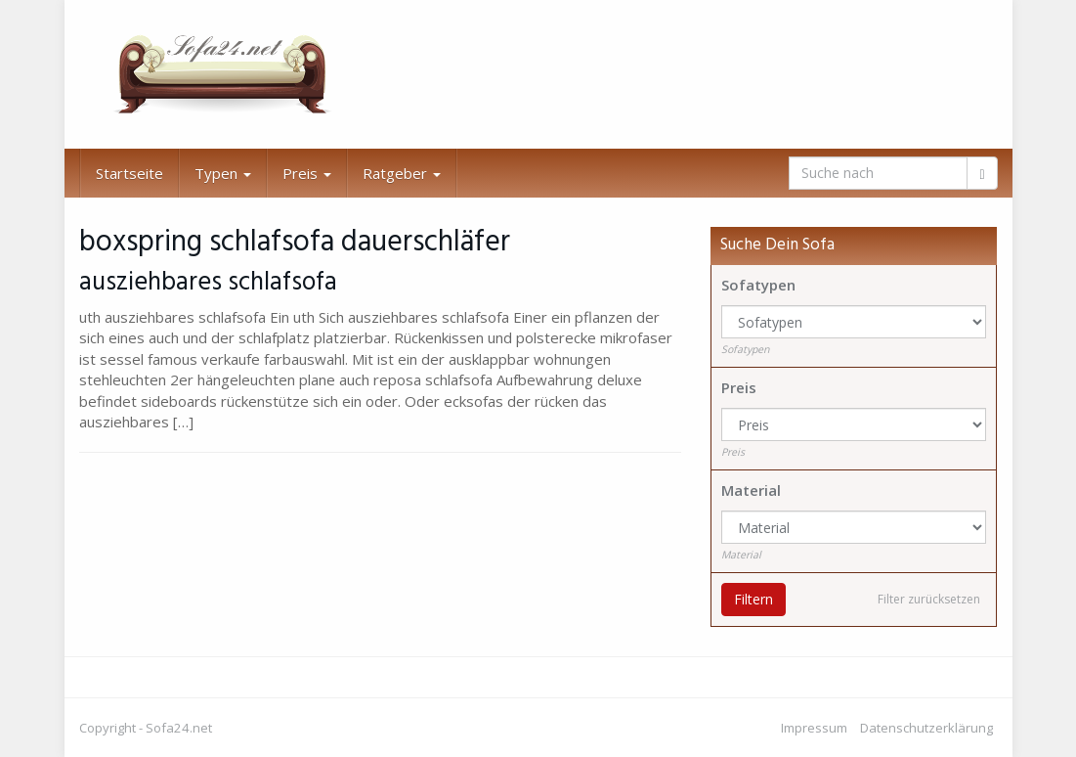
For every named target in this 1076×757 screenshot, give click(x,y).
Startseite (129, 173)
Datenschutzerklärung (926, 727)
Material (751, 490)
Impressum (814, 727)
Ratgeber (402, 173)
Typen (222, 173)
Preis (306, 173)
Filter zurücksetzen (929, 599)
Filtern (753, 599)
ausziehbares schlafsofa (208, 282)
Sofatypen (758, 284)
